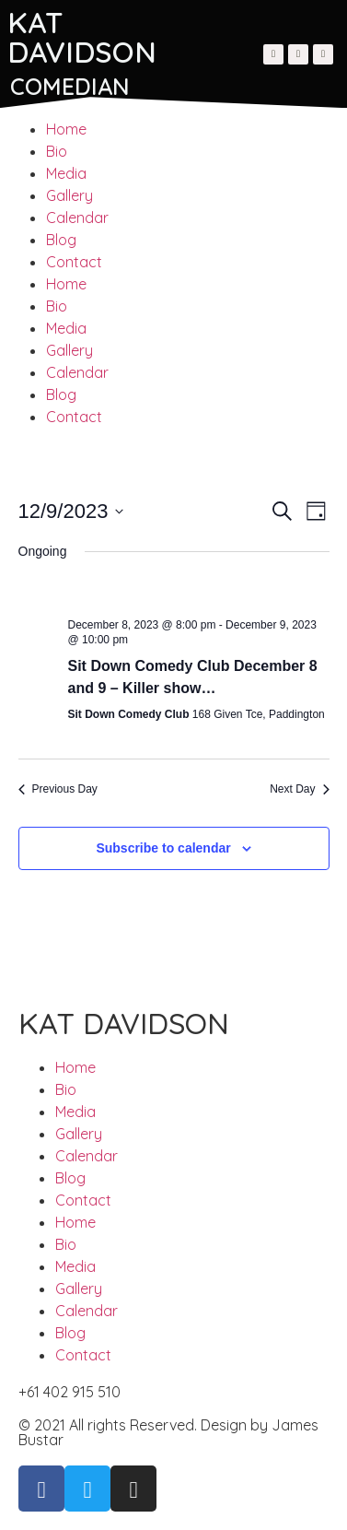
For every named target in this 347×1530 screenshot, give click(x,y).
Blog (61, 239)
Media (66, 173)
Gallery (69, 195)
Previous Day (58, 789)
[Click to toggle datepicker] (71, 511)
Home (66, 129)
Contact (74, 262)
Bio (56, 151)
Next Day (299, 789)
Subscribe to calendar (163, 848)
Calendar (77, 217)
